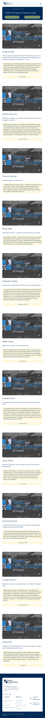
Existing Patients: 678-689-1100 (32, 17)
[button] (40, 3)
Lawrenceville (7, 705)
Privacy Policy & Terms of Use (21, 706)
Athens (5, 702)
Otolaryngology (19, 700)
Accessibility (18, 708)
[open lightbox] (22, 36)
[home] (8, 3)
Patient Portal (19, 702)
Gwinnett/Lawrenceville (9, 707)
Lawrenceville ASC (8, 700)
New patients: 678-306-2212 (12, 17)
